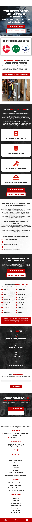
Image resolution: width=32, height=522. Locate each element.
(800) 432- (17, 435)
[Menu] (26, 520)
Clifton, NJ (20, 307)
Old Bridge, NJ (21, 299)
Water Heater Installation (16, 139)
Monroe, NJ (20, 309)
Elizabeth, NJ (6, 307)
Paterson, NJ (21, 302)
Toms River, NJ (6, 304)
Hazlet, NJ (5, 294)
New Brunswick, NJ (22, 291)
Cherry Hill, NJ (6, 309)
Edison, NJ (5, 289)
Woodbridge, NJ (6, 297)
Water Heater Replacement (16, 169)
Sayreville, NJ (21, 297)
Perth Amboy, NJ (21, 289)
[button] (16, 26)
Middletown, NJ (6, 299)
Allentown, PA (21, 312)
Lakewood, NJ (21, 304)
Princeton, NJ (6, 291)
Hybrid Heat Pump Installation (16, 182)
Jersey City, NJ (6, 302)
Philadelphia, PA (6, 312)
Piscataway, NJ (21, 294)
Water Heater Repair (16, 154)
